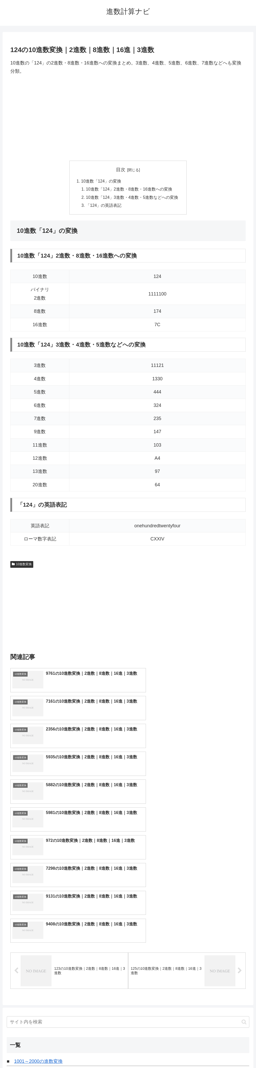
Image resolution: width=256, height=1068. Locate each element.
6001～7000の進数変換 (38, 970)
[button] (244, 886)
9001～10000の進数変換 (39, 996)
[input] (128, 886)
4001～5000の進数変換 (38, 952)
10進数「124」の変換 (101, 181)
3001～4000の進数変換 (38, 943)
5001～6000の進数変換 (38, 961)
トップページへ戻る (107, 1052)
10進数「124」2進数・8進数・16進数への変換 (129, 189)
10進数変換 (22, 565)
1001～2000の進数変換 (38, 925)
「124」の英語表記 (104, 206)
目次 (120, 169)
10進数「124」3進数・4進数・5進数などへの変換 (132, 198)
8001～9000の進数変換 (38, 987)
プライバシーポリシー (147, 1052)
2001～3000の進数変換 (38, 934)
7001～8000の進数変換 (38, 978)
